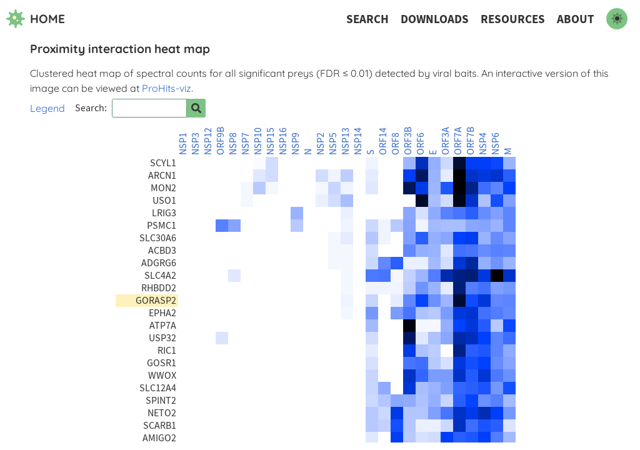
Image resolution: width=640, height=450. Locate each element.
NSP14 (358, 141)
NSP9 (295, 143)
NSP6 (495, 143)
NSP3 (195, 143)
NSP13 (345, 141)
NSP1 (183, 143)
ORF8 (395, 143)
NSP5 (333, 143)
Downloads (435, 19)
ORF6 (420, 143)
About (575, 19)
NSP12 (208, 141)
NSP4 (483, 143)
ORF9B (220, 141)
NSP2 (320, 143)
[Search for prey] (196, 108)
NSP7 (245, 143)
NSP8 (233, 143)
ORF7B (470, 141)
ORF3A (445, 141)
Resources (513, 19)
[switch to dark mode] (617, 18)
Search (367, 19)
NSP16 (283, 141)
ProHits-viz (166, 88)
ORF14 (383, 141)
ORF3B (408, 141)
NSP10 (258, 141)
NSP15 (270, 141)
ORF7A (458, 141)
